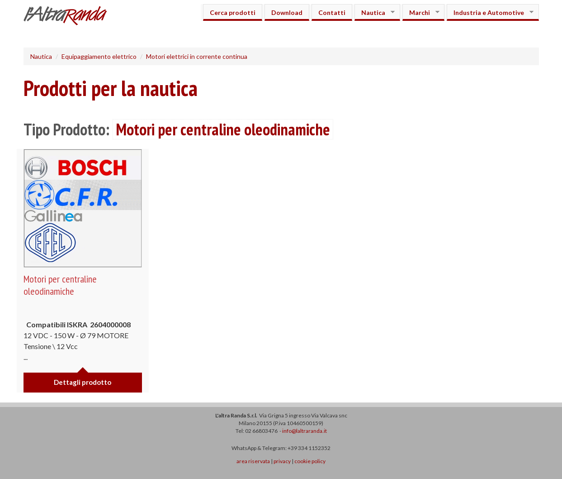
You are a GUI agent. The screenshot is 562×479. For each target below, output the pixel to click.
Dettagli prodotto (82, 382)
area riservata (253, 461)
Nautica (374, 12)
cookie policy (310, 461)
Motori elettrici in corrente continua (196, 56)
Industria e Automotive (490, 12)
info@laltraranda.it (304, 430)
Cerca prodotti (232, 12)
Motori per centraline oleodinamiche (60, 285)
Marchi (420, 12)
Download (286, 12)
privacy (282, 461)
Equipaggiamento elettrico (99, 56)
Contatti (331, 12)
